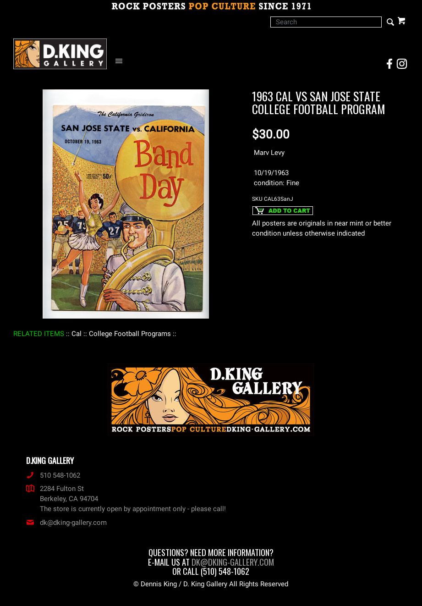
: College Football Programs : (130, 334)
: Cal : (76, 334)
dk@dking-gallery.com (66, 522)
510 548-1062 (53, 475)
